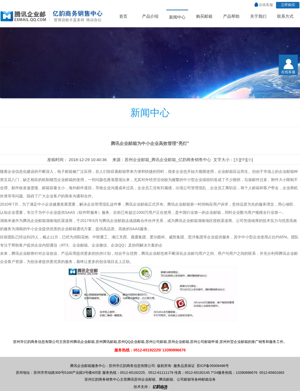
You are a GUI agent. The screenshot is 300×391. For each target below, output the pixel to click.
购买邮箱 (204, 16)
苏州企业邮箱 (144, 379)
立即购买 (288, 5)
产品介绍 (150, 16)
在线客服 (266, 5)
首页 (123, 16)
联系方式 (285, 16)
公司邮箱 (184, 379)
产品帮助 (231, 16)
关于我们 (258, 16)
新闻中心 (177, 17)
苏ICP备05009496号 (213, 366)
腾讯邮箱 (166, 379)
